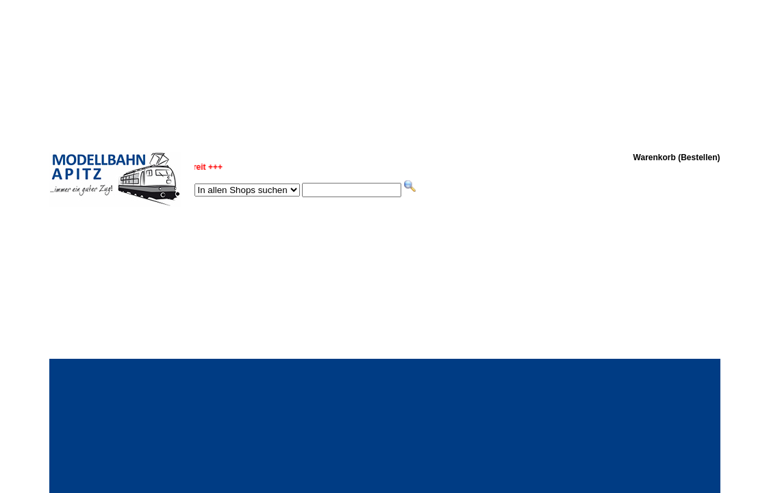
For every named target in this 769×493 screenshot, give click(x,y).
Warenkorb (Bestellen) (676, 157)
